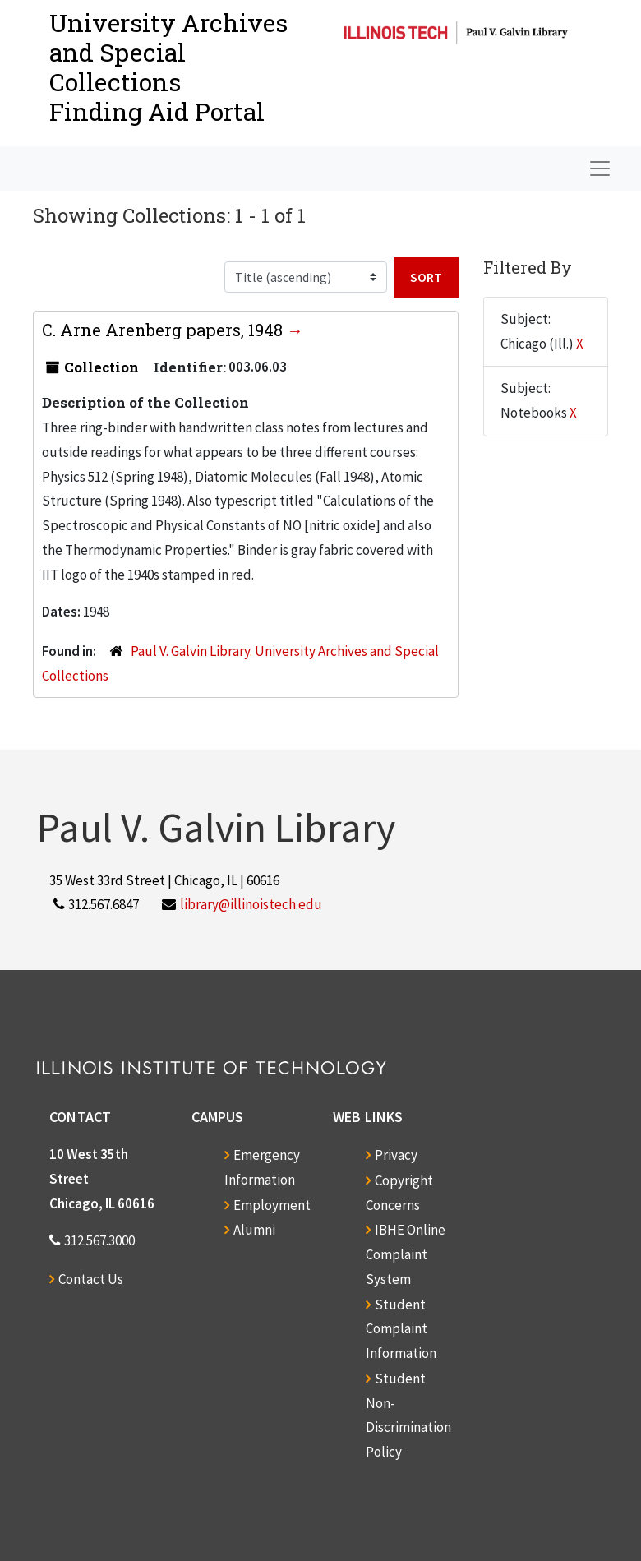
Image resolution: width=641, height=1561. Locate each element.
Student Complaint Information (401, 1329)
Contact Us (90, 1279)
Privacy (396, 1155)
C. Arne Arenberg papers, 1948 (164, 329)
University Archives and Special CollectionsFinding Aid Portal (168, 67)
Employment (272, 1205)
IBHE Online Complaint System (405, 1254)
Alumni (254, 1230)
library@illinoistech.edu (251, 904)
